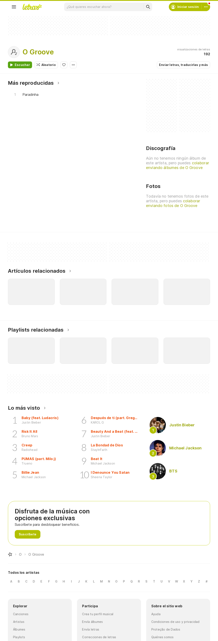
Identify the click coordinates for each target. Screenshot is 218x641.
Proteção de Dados (165, 629)
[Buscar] (148, 7)
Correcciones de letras (99, 637)
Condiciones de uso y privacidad (175, 622)
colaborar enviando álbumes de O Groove (177, 165)
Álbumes (19, 629)
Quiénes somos (162, 637)
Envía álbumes (92, 622)
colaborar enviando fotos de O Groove (173, 203)
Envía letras (90, 629)
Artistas (18, 622)
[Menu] (14, 7)
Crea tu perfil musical (97, 614)
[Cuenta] (206, 7)
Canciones (20, 614)
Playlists (19, 637)
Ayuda (156, 614)
